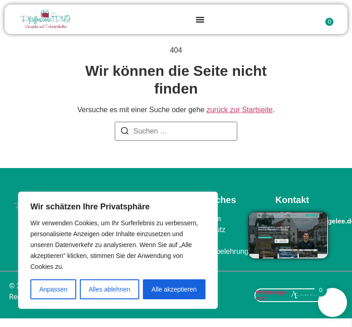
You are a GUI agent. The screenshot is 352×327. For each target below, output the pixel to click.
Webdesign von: (271, 295)
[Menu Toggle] (200, 19)
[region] (118, 250)
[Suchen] (125, 132)
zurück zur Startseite (239, 110)
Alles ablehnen (109, 289)
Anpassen (53, 289)
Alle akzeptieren (174, 289)
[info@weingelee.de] (281, 219)
